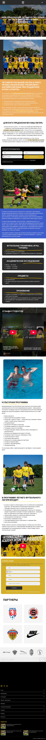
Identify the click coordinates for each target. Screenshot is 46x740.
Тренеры (3, 703)
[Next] (8, 353)
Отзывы (2, 713)
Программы (4, 693)
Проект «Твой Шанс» (6, 700)
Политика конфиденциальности (39, 738)
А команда (3, 697)
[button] (4, 2)
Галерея (3, 710)
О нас (2, 690)
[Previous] (5, 353)
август (25, 25)
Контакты (3, 717)
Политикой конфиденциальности (33, 591)
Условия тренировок (6, 707)
